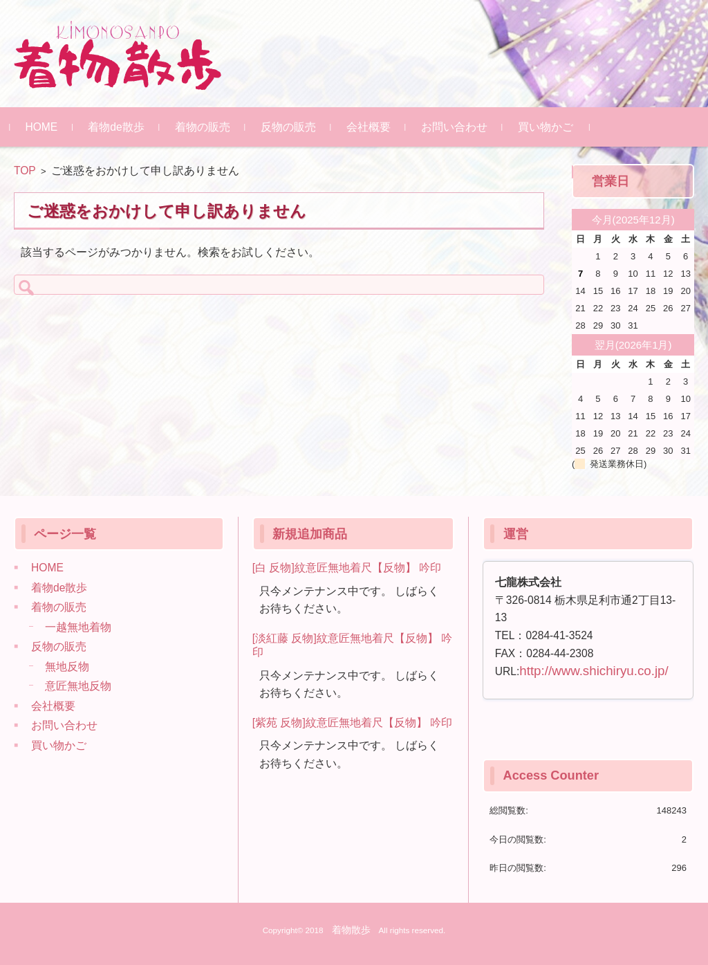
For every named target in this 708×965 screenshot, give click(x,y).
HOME (45, 127)
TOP (25, 170)
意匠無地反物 (78, 686)
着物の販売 (206, 127)
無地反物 (67, 666)
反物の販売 (291, 127)
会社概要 (372, 127)
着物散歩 (351, 929)
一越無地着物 (78, 627)
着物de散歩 (120, 127)
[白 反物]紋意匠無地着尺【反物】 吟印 (346, 567)
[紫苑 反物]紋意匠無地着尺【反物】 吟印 (352, 722)
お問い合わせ (458, 127)
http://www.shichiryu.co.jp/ (593, 670)
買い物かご (549, 127)
